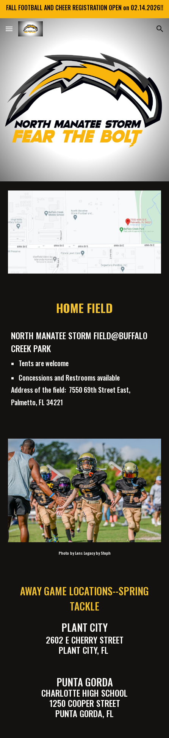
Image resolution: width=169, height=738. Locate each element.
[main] (84, 308)
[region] (84, 9)
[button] (9, 28)
